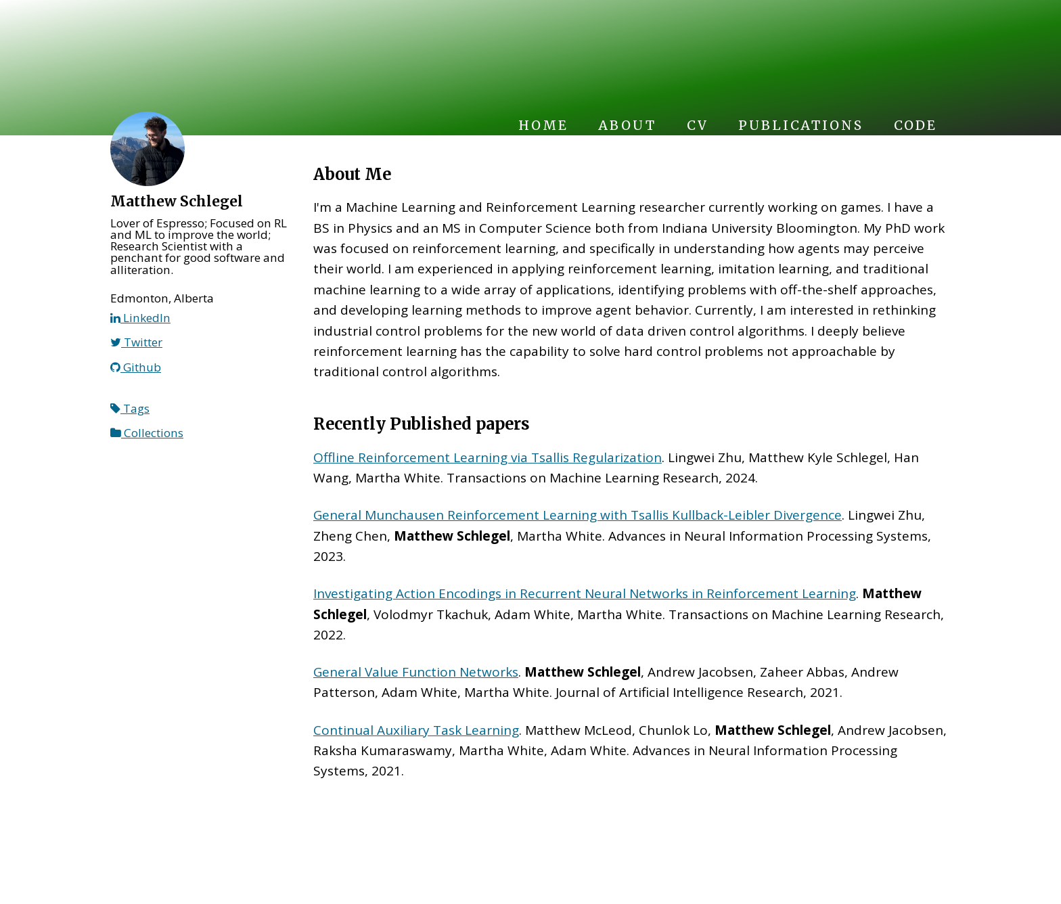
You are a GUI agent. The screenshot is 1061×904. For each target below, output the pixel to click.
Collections (146, 432)
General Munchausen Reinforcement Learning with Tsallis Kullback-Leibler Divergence (577, 515)
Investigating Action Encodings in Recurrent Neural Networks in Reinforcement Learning (584, 593)
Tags (130, 408)
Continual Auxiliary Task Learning (416, 730)
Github (135, 367)
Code (915, 125)
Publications (800, 125)
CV (697, 125)
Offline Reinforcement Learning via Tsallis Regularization (487, 457)
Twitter (136, 342)
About (627, 125)
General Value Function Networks (415, 672)
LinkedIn (140, 317)
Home (543, 125)
